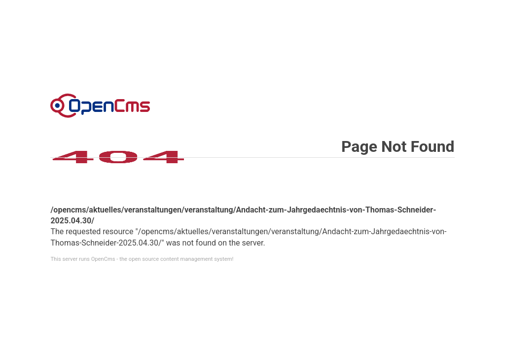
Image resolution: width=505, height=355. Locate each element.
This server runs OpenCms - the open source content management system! (141, 259)
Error (100, 105)
